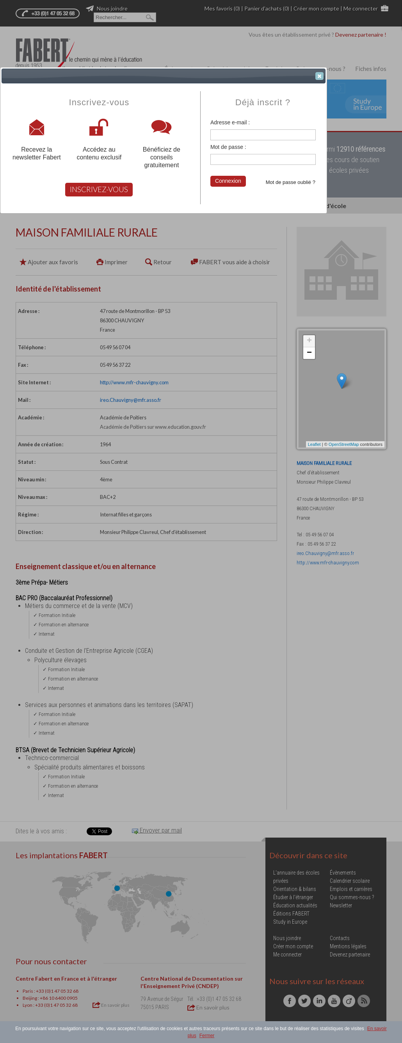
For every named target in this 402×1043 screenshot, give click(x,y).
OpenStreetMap (344, 444)
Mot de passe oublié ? (290, 182)
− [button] (309, 353)
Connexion (228, 181)
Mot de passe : (228, 147)
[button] (319, 76)
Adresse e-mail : (230, 122)
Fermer (207, 1035)
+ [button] (309, 341)
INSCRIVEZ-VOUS (99, 189)
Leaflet (314, 444)
